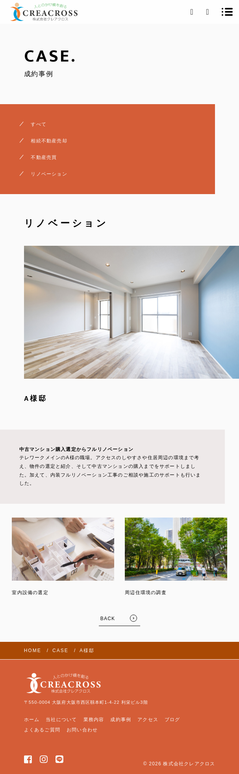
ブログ (172, 719)
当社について (61, 719)
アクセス (147, 719)
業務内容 (93, 719)
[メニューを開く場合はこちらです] (227, 12)
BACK (107, 618)
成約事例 (120, 719)
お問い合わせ (82, 730)
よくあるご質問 (42, 730)
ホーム (32, 719)
